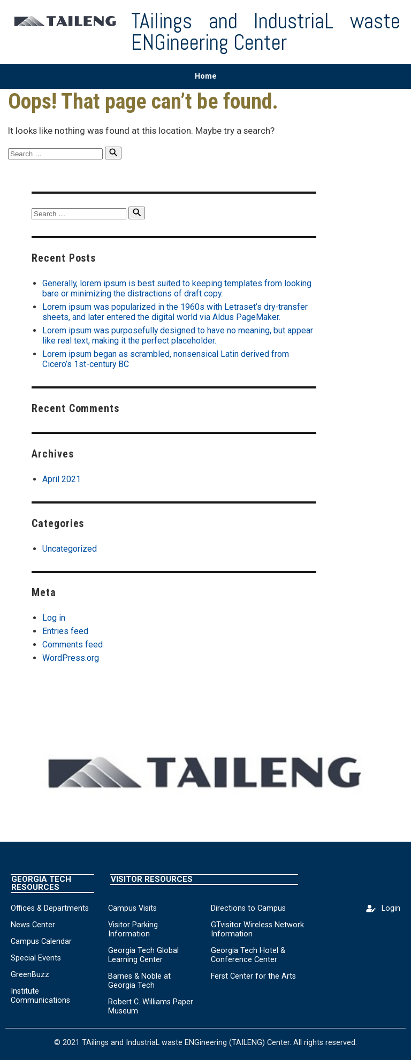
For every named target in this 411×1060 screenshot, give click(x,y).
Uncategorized (69, 549)
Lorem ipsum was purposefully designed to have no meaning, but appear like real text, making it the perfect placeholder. (177, 335)
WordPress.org (70, 658)
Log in (53, 618)
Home (206, 76)
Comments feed (72, 644)
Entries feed (65, 631)
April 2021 (61, 479)
